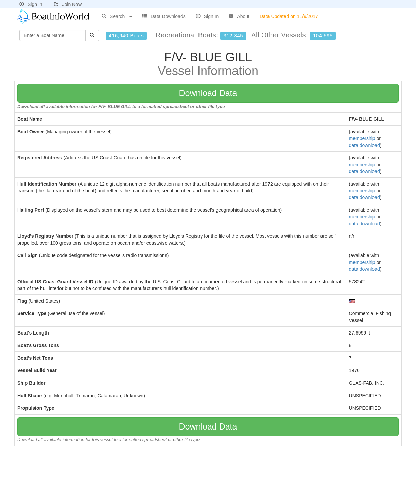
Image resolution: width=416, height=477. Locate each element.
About (239, 16)
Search (117, 16)
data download (364, 145)
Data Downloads (164, 16)
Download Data (208, 93)
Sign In (30, 4)
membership (362, 138)
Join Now (68, 4)
